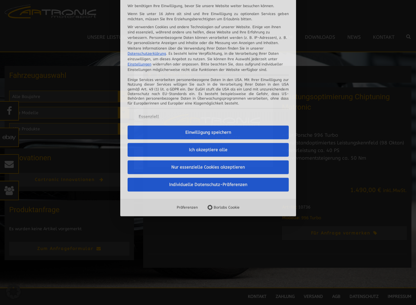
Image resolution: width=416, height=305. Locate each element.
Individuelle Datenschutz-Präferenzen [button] (208, 121)
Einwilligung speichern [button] (208, 69)
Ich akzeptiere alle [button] (208, 86)
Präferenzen (187, 144)
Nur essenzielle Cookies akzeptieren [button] (208, 104)
